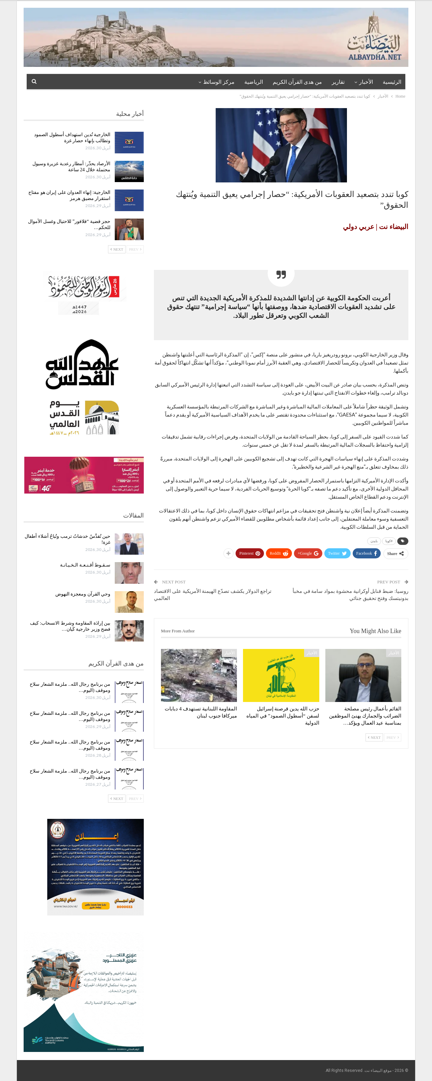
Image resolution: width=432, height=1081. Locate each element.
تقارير (338, 82)
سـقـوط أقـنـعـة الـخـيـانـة (85, 565)
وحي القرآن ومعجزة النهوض (83, 594)
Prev (392, 737)
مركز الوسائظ (219, 82)
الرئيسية (392, 82)
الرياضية (253, 82)
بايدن (374, 541)
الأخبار (366, 82)
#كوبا (389, 541)
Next (374, 737)
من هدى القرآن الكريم (297, 82)
